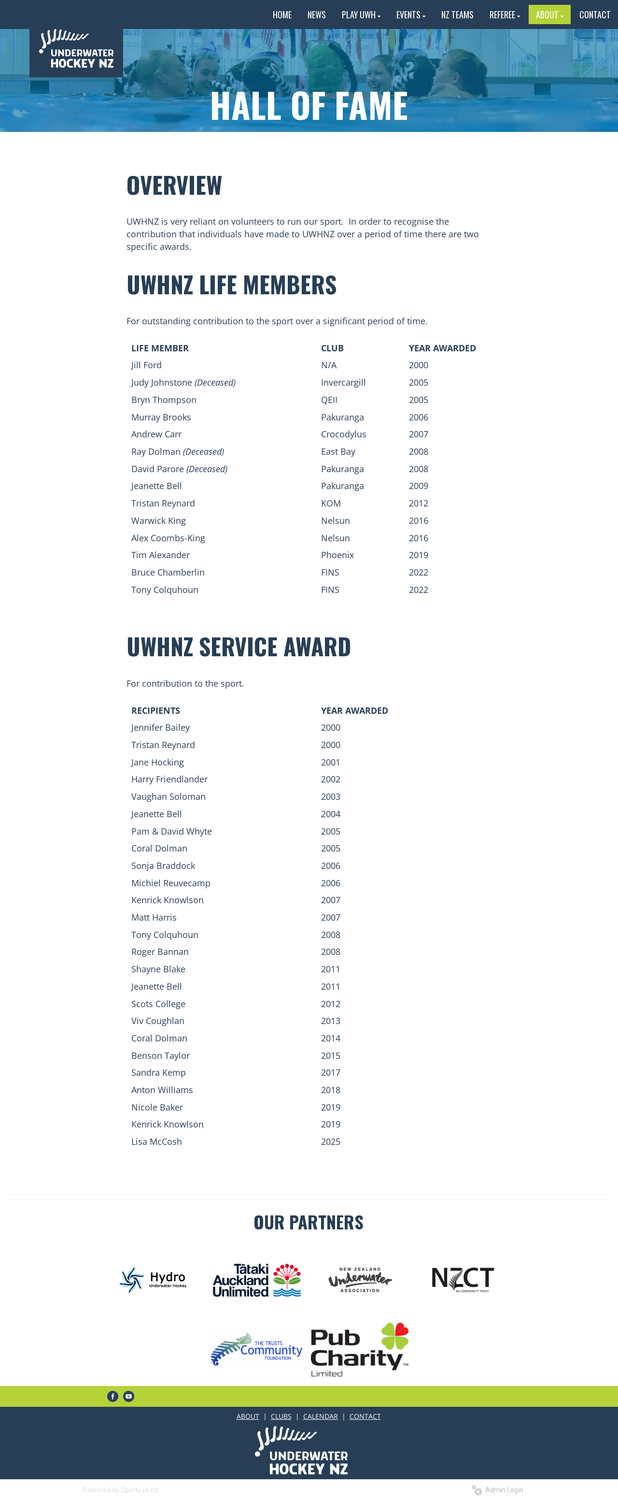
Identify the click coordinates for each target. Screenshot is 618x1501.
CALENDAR (320, 1416)
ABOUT (248, 1416)
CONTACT (365, 1416)
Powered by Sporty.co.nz (120, 1490)
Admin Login (497, 1490)
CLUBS (281, 1416)
